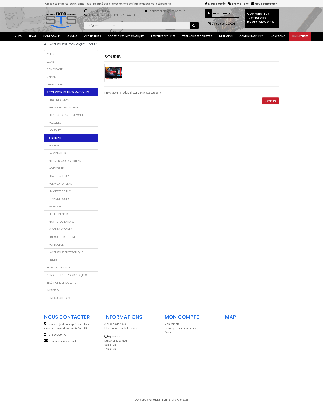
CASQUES (54, 130)
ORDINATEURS (92, 36)
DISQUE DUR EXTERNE (61, 237)
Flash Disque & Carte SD (64, 161)
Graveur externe (59, 183)
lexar (32, 36)
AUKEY (18, 36)
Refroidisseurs (58, 214)
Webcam (54, 206)
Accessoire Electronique (65, 252)
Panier (168, 332)
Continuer (270, 101)
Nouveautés (300, 36)
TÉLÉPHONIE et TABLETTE (197, 36)
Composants (52, 36)
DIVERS (52, 260)
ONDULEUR (55, 244)
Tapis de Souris (58, 199)
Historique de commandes (180, 328)
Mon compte (221, 13)
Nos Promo (278, 36)
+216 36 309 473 (100, 11)
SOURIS (93, 44)
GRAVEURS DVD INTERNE (62, 107)
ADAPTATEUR (56, 153)
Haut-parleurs (58, 176)
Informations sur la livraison (120, 328)
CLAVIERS (54, 122)
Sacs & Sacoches (59, 229)
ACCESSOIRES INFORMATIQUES (126, 36)
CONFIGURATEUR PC (251, 36)
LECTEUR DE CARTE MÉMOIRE (65, 115)
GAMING (72, 36)
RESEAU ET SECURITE (163, 36)
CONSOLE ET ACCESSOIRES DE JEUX (67, 275)
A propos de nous (115, 324)
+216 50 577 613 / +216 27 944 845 (113, 15)
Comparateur (262, 18)
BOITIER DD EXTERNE (60, 222)
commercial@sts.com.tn (167, 11)
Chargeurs (55, 168)
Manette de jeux (59, 191)
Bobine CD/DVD (58, 100)
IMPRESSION (226, 36)
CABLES (53, 145)
